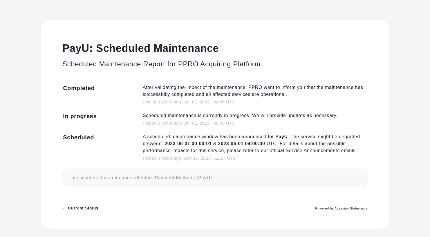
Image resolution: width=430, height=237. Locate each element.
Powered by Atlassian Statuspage (341, 208)
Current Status (80, 208)
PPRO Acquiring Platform (219, 64)
